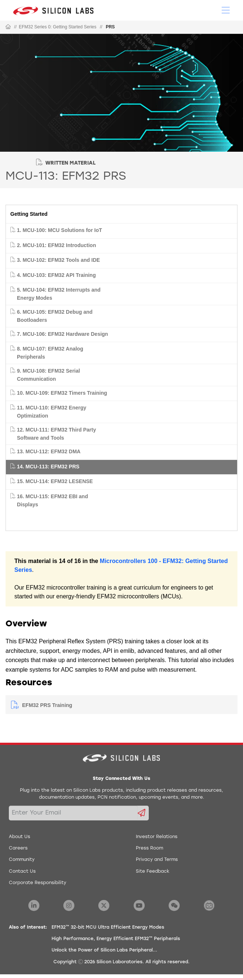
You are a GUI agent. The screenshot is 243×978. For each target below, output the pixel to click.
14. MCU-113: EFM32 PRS (48, 466)
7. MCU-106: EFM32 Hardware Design (62, 334)
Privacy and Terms (157, 860)
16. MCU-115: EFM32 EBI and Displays (52, 500)
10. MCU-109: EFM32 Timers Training (62, 393)
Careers (18, 848)
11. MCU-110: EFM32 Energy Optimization (51, 412)
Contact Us (22, 871)
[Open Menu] (226, 9)
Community (22, 860)
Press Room (149, 848)
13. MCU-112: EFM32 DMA (49, 451)
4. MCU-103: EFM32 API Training (56, 275)
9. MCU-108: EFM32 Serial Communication (48, 375)
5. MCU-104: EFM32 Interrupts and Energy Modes (59, 294)
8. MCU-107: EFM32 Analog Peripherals (50, 353)
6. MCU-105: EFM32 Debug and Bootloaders (54, 316)
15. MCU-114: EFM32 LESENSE (55, 481)
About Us (19, 837)
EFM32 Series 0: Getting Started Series (57, 26)
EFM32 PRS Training (47, 705)
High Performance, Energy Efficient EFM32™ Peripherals (116, 939)
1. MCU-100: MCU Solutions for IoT (59, 230)
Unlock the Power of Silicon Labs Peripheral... (104, 950)
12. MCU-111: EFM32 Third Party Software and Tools (56, 434)
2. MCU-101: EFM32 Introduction (56, 245)
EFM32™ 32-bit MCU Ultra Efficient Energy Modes (108, 927)
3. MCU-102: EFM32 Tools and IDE (58, 260)
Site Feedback (152, 871)
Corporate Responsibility (37, 883)
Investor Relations (156, 837)
